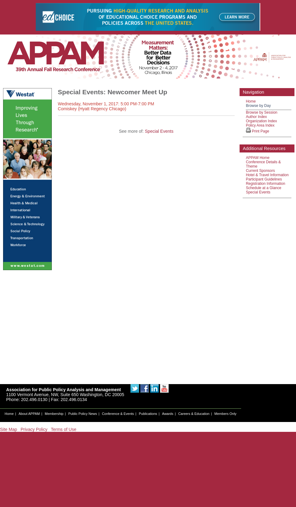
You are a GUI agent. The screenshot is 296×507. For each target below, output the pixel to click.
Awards (167, 414)
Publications (148, 414)
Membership (54, 414)
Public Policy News (82, 414)
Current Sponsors (260, 170)
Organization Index (261, 121)
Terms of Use (63, 429)
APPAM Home (257, 158)
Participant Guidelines (264, 179)
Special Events (159, 131)
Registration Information (265, 183)
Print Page (260, 131)
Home (251, 101)
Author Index (256, 117)
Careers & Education (194, 414)
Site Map (8, 429)
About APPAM (29, 414)
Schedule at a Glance (263, 188)
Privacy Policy (34, 429)
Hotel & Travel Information (267, 175)
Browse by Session (261, 112)
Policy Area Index (260, 125)
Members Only (225, 414)
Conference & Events (118, 414)
